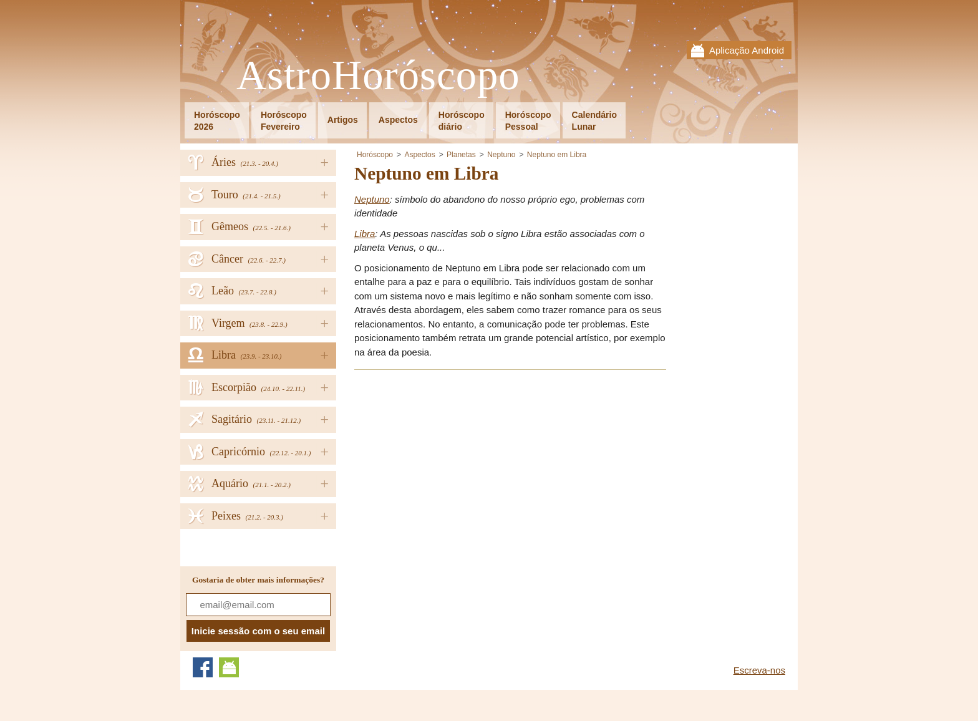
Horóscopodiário (461, 121)
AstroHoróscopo (378, 75)
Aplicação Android (746, 50)
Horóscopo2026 (217, 121)
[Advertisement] (459, 467)
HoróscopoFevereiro (284, 121)
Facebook (203, 667)
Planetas (461, 154)
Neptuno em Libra (556, 154)
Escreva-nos (759, 670)
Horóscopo (375, 154)
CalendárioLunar (594, 121)
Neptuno (501, 154)
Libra (364, 233)
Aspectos (398, 120)
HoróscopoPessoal (528, 121)
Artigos (342, 120)
